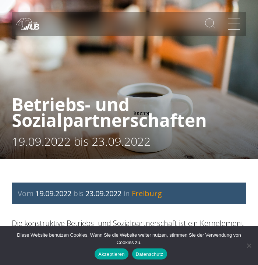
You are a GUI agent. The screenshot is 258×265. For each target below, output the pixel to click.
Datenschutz (149, 254)
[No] (248, 245)
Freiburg (147, 193)
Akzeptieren (111, 254)
